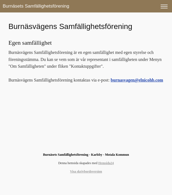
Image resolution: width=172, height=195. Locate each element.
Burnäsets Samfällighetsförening (36, 6)
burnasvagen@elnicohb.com (137, 80)
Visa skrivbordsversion (86, 171)
